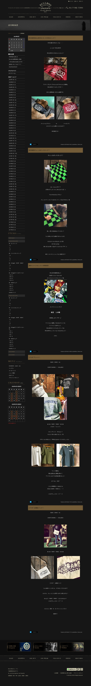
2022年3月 (11, 125)
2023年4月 (11, 112)
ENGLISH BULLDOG (13, 241)
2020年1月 (11, 151)
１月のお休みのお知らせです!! (15, 61)
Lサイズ (11, 278)
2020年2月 (11, 148)
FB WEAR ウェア (13, 338)
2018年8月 (11, 194)
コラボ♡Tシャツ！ (35, 357)
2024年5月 (11, 92)
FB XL (11, 336)
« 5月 (11, 50)
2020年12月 (11, 138)
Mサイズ (11, 276)
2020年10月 (11, 143)
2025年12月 (11, 79)
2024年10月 (11, 87)
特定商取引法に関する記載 (65, 673)
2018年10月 (11, 189)
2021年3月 (11, 135)
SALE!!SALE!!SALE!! (13, 67)
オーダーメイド (12, 370)
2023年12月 (11, 100)
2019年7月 (11, 166)
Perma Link (80, 144)
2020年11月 (11, 140)
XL (10, 245)
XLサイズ (11, 280)
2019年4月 (11, 173)
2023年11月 (11, 102)
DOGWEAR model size (15, 366)
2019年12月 (11, 153)
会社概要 (56, 673)
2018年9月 (11, 191)
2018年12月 (11, 184)
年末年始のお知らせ (13, 56)
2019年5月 (11, 171)
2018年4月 (11, 204)
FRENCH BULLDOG (13, 295)
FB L (11, 334)
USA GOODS (12, 354)
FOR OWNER (12, 351)
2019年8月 (11, 163)
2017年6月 (11, 227)
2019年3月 (11, 176)
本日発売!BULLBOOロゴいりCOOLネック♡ (42, 38)
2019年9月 (11, 161)
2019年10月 (11, 158)
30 (9, 49)
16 (9, 45)
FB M (11, 332)
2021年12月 (11, 133)
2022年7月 (11, 117)
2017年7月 (11, 224)
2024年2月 (11, 95)
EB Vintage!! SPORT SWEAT (16, 263)
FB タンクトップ (13, 298)
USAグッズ (11, 375)
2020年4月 (11, 145)
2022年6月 (11, 120)
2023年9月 (11, 107)
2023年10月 (11, 105)
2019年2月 (11, 179)
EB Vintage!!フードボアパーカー (16, 273)
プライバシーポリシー (14, 377)
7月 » (21, 50)
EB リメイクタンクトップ (15, 253)
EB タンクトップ (13, 243)
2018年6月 (11, 199)
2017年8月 (11, 222)
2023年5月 (11, 110)
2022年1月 (11, 130)
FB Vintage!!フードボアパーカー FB (17, 328)
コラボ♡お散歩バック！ (36, 508)
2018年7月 (11, 196)
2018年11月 (11, 186)
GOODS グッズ (12, 292)
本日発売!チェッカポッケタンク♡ (39, 150)
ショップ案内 (12, 373)
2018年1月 (11, 212)
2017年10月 (11, 219)
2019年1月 (11, 181)
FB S (11, 331)
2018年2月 (11, 209)
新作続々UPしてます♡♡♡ (15, 64)
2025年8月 (11, 82)
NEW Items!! (11, 238)
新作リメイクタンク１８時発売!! (39, 265)
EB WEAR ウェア (13, 282)
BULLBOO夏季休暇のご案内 (15, 59)
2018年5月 (11, 201)
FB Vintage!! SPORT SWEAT (16, 317)
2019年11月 (11, 156)
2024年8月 (11, 89)
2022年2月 (11, 128)
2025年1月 (11, 84)
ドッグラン (11, 368)
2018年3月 (11, 207)
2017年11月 (11, 217)
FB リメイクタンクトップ (15, 307)
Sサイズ (11, 275)
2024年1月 (11, 97)
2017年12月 (11, 214)
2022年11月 (11, 115)
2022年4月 (11, 123)
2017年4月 (11, 229)
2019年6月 (11, 168)
